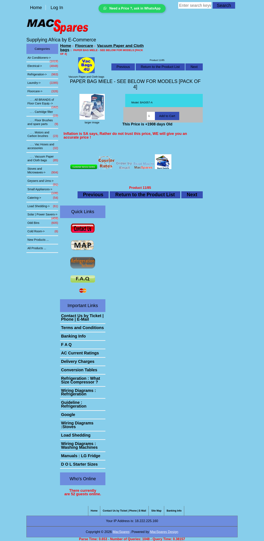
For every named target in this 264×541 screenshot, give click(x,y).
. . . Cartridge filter (42, 113)
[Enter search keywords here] (194, 5)
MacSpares (121, 532)
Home (36, 7)
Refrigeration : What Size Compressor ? (80, 380)
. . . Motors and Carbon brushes (42, 134)
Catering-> (42, 198)
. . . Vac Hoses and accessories (42, 146)
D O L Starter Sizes (79, 464)
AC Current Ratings (80, 353)
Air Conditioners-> (42, 59)
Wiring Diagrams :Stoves (77, 425)
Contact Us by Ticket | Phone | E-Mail (82, 317)
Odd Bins (42, 223)
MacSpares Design (164, 532)
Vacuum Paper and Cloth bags (102, 47)
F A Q (66, 344)
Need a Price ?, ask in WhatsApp (132, 8)
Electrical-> (42, 66)
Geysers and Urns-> (42, 182)
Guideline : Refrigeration (73, 404)
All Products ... (36, 248)
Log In (57, 7)
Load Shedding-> (42, 206)
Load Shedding (76, 435)
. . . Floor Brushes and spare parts (42, 122)
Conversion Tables (79, 370)
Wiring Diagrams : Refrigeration (78, 392)
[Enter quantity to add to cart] (151, 116)
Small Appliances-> (42, 190)
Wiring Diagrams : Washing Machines (79, 445)
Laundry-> (42, 83)
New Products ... (38, 239)
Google (68, 414)
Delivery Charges (77, 361)
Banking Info (73, 336)
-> (42, 91)
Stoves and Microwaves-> (42, 170)
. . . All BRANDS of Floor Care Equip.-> (42, 102)
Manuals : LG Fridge (80, 455)
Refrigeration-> (42, 74)
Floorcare (84, 45)
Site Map (156, 510)
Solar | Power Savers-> (42, 216)
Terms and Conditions (82, 327)
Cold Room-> (42, 231)
